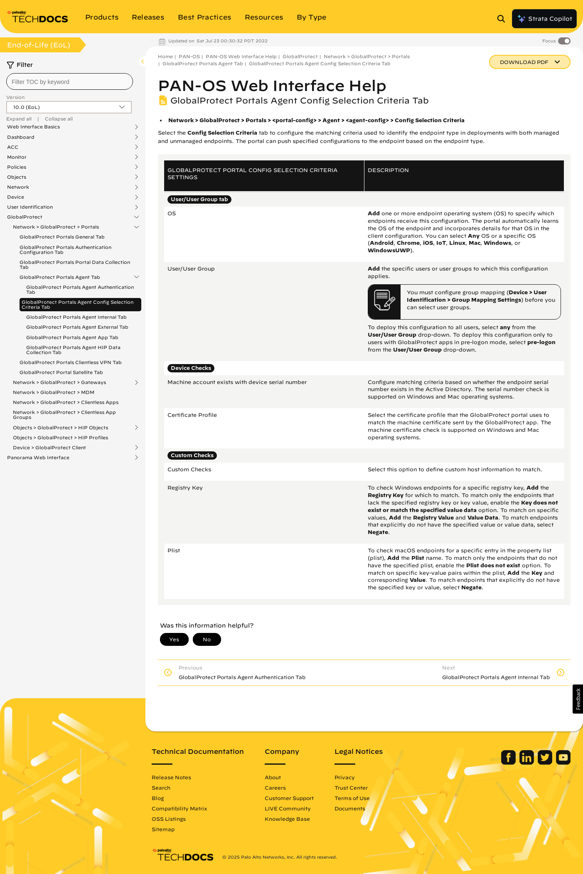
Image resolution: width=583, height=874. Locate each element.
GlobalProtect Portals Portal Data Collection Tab (75, 264)
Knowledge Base (287, 819)
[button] (578, 699)
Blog (158, 798)
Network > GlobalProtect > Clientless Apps (65, 402)
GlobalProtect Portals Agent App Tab (72, 337)
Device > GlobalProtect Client (49, 447)
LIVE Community (288, 808)
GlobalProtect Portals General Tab (62, 236)
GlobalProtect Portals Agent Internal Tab (76, 317)
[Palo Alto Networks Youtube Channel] (563, 762)
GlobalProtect (24, 216)
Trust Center (351, 787)
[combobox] (69, 81)
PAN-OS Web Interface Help (241, 56)
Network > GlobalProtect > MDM (53, 392)
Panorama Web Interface (38, 457)
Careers (275, 787)
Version (15, 97)
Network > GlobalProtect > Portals (56, 226)
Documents (350, 808)
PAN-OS (189, 56)
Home (165, 56)
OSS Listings (169, 819)
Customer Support (289, 798)
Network (18, 187)
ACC (12, 147)
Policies (16, 167)
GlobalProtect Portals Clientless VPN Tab (71, 362)
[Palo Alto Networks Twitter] (546, 762)
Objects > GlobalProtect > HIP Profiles (60, 437)
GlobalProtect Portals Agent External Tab (77, 327)
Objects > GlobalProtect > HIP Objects (60, 427)
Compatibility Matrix (179, 808)
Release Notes (171, 777)
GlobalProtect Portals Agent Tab (60, 277)
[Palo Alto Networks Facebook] (509, 762)
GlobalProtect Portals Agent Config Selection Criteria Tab (77, 304)
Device (15, 196)
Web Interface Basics (33, 126)
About (273, 777)
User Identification (30, 206)
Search (161, 787)
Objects (16, 177)
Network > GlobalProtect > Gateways (59, 382)
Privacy (345, 777)
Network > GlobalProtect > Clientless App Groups (64, 414)
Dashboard (20, 137)
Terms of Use (352, 798)
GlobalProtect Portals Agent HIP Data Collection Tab (73, 350)
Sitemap (163, 829)
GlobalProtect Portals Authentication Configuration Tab (65, 249)
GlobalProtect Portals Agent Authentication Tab (80, 289)
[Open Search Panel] (503, 18)
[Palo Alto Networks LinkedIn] (527, 762)
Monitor (17, 157)
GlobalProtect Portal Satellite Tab (61, 372)
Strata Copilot (544, 19)
